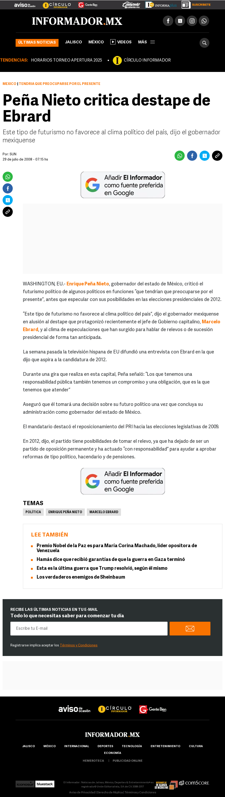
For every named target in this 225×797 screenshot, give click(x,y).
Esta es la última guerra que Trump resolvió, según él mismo (102, 568)
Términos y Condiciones (79, 645)
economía (112, 753)
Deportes (105, 746)
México (96, 42)
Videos (121, 41)
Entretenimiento (165, 746)
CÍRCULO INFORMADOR (147, 60)
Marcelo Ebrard (103, 512)
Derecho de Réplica (110, 792)
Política (33, 512)
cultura (196, 746)
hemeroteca (93, 761)
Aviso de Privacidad (82, 792)
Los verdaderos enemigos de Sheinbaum (81, 577)
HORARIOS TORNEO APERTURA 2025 (66, 60)
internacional (76, 746)
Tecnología (132, 746)
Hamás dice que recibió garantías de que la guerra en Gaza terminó (111, 559)
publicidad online (128, 761)
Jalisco (73, 42)
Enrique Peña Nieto (88, 284)
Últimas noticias (37, 43)
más (146, 42)
